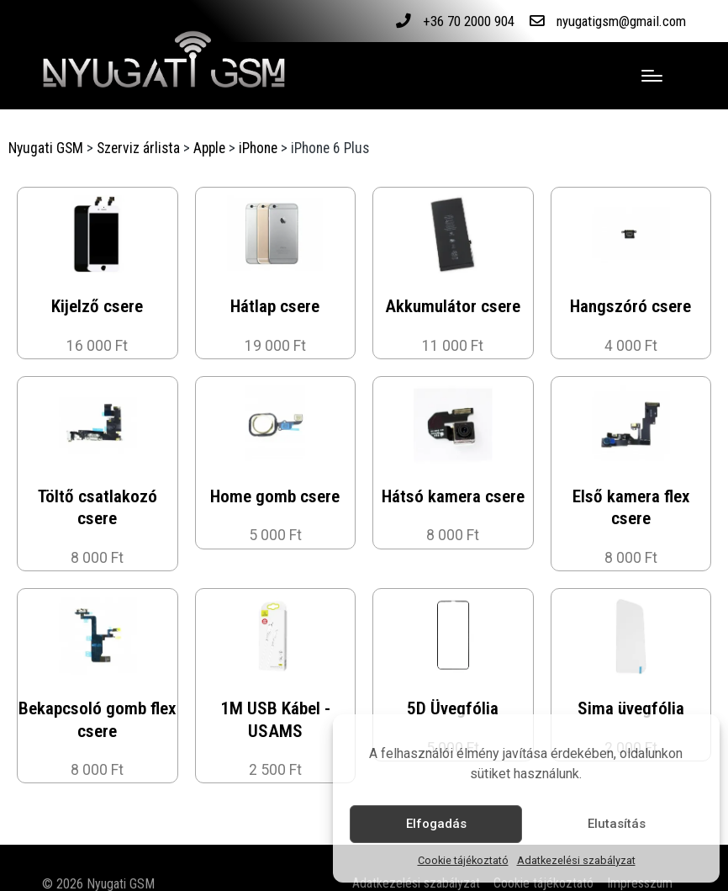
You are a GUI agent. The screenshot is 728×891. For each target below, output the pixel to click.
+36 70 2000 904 (453, 21)
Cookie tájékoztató (463, 860)
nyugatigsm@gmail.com (616, 21)
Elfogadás (436, 823)
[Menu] (651, 76)
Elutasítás (617, 823)
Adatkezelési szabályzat (576, 860)
